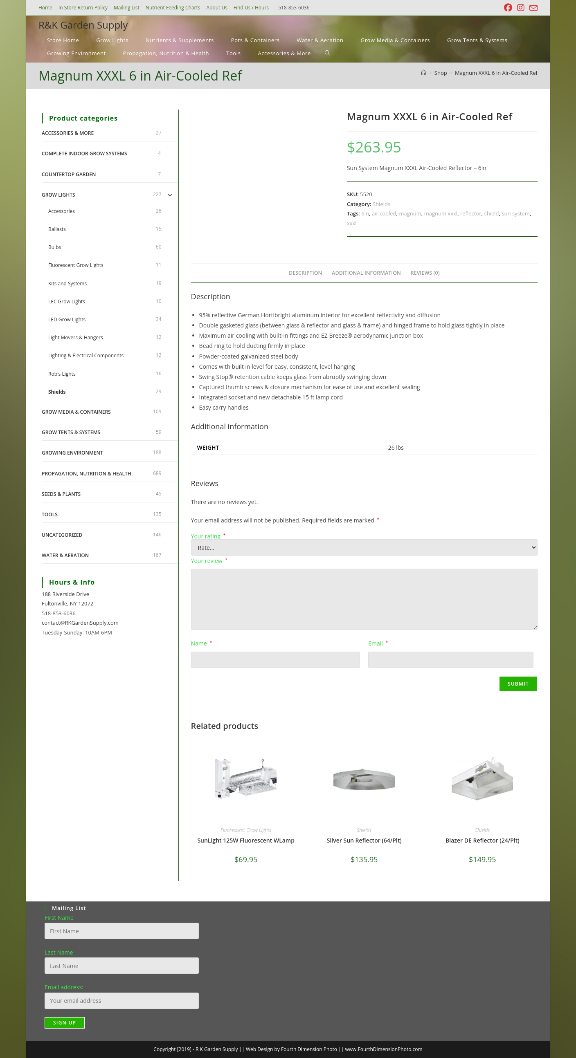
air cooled (384, 213)
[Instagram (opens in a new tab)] (521, 8)
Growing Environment (72, 452)
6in (365, 213)
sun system (515, 213)
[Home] (423, 72)
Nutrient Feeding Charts (173, 7)
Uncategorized (62, 534)
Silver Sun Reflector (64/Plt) (364, 840)
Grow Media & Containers (76, 411)
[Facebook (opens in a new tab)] (508, 8)
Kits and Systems (67, 283)
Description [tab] (305, 272)
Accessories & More (68, 133)
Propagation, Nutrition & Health (86, 473)
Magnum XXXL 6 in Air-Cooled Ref (496, 72)
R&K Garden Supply (83, 24)
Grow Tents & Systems (71, 432)
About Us (216, 7)
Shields (381, 204)
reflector (471, 213)
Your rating (208, 536)
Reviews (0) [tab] (425, 272)
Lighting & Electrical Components (86, 355)
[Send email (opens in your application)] (532, 8)
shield (491, 213)
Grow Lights (58, 194)
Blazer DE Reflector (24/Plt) (483, 840)
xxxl (352, 223)
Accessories (61, 211)
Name (201, 643)
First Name (59, 917)
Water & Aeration (65, 555)
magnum (410, 213)
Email (378, 643)
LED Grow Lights (67, 319)
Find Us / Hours (251, 7)
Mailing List (127, 7)
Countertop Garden (69, 174)
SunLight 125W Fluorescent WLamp (246, 840)
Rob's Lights (62, 373)
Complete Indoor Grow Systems (84, 153)
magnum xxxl (440, 213)
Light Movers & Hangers (75, 337)
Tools (50, 514)
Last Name (59, 952)
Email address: (64, 987)
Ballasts (57, 229)
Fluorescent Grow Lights (245, 830)
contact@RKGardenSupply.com (80, 622)
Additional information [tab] (366, 272)
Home (45, 7)
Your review (209, 561)
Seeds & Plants (61, 494)
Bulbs (54, 247)
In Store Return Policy (83, 7)
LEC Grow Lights (66, 301)
